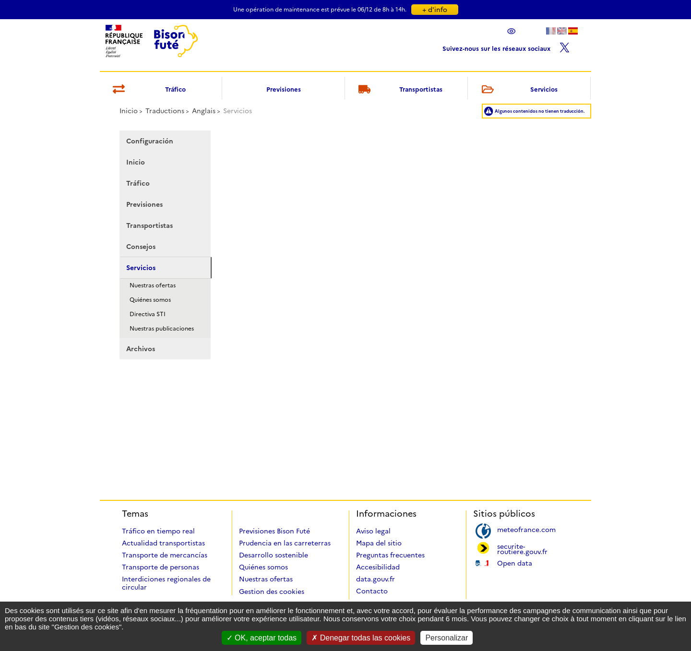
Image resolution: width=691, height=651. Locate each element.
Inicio (128, 111)
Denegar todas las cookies (360, 638)
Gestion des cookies (271, 591)
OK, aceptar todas (261, 638)
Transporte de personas (160, 567)
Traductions (164, 111)
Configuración (149, 141)
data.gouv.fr (375, 579)
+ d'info (434, 9)
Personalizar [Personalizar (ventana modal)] (446, 638)
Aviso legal (373, 531)
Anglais (203, 111)
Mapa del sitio (379, 543)
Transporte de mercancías (164, 555)
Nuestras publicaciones (162, 328)
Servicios (518, 90)
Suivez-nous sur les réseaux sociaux (506, 46)
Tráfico (147, 90)
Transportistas (399, 90)
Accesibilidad (378, 567)
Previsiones (283, 89)
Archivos (140, 348)
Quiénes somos (150, 299)
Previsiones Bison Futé (274, 531)
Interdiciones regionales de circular (166, 583)
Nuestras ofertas (153, 285)
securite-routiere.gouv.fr (522, 548)
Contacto (372, 591)
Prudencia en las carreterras (285, 543)
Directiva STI (148, 314)
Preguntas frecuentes (390, 555)
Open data (514, 562)
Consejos (140, 246)
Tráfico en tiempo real (158, 531)
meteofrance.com (526, 529)
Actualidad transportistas (163, 543)
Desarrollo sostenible (273, 555)
